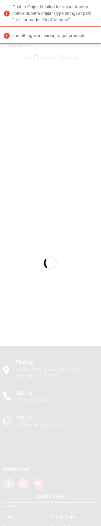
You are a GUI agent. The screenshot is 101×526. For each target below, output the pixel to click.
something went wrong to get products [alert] (50, 36)
